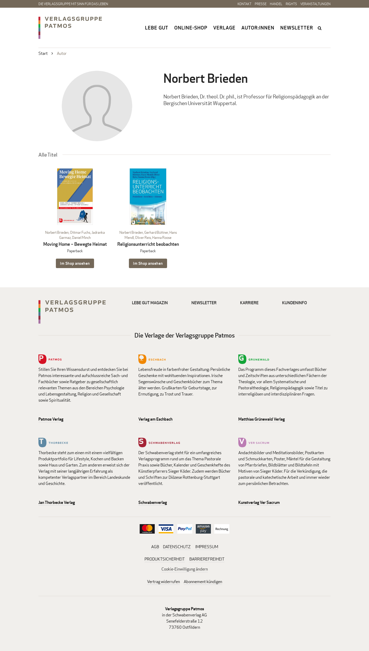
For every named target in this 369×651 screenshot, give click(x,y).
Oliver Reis (143, 237)
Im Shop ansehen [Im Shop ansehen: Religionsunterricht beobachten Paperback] (148, 263)
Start (43, 53)
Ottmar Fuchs (80, 232)
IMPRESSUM (206, 547)
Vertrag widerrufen (163, 581)
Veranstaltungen (315, 4)
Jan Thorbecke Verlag (56, 502)
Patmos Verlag (50, 419)
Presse (260, 4)
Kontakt (244, 4)
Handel (276, 4)
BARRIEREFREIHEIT (206, 559)
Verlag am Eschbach (155, 419)
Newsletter (296, 27)
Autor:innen (257, 27)
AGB (155, 547)
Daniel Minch (81, 237)
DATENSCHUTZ (177, 547)
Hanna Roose (161, 237)
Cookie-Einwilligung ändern (184, 569)
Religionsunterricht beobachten (148, 244)
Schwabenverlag (152, 502)
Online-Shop (190, 27)
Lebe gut (156, 27)
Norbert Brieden (57, 232)
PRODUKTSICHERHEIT (165, 559)
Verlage (224, 27)
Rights (291, 4)
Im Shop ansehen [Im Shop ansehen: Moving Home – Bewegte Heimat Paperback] (75, 263)
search (320, 28)
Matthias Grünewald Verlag (261, 419)
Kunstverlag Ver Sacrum (259, 502)
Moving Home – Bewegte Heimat (75, 244)
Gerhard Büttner (156, 232)
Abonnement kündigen (203, 581)
